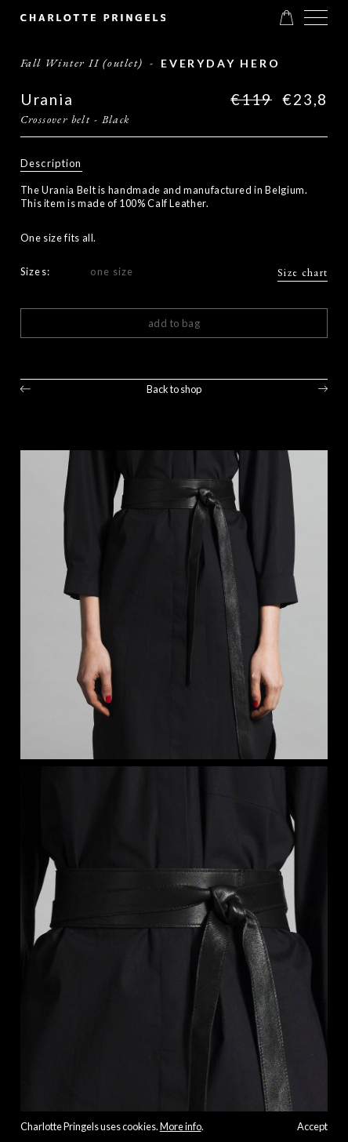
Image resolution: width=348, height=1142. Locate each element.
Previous (25, 389)
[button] (316, 17)
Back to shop (174, 389)
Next (323, 389)
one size (111, 271)
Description (51, 163)
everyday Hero (221, 63)
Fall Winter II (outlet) (81, 62)
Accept (312, 1126)
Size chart (302, 272)
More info (180, 1126)
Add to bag (174, 323)
